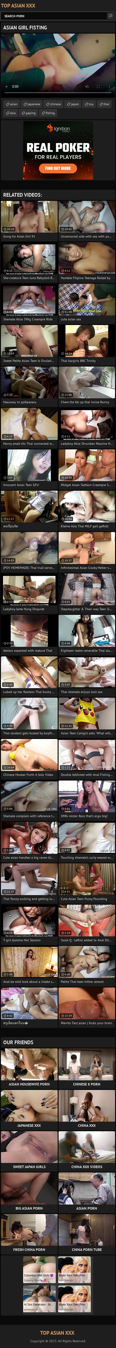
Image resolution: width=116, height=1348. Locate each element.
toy (91, 104)
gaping (31, 113)
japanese (34, 104)
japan (75, 104)
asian (14, 104)
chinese (55, 104)
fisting (50, 113)
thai (106, 104)
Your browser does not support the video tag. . (58, 66)
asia (13, 113)
